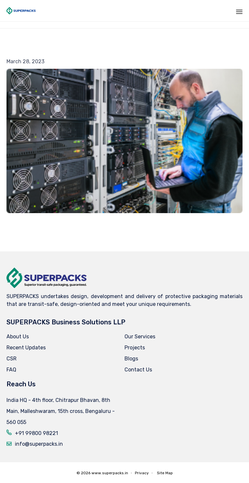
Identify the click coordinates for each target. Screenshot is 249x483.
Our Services (139, 336)
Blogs (131, 359)
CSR (11, 359)
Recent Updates (26, 347)
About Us (17, 336)
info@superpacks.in (39, 444)
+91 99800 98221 (36, 433)
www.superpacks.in (109, 473)
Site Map (165, 473)
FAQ (11, 370)
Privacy (142, 473)
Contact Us (138, 370)
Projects (134, 347)
